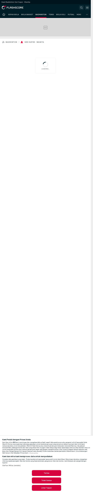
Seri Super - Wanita (34, 42)
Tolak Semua (46, 480)
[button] (81, 7)
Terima (46, 473)
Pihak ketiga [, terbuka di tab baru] (33, 453)
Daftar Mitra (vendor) (11, 465)
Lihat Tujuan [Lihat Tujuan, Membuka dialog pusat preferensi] (46, 488)
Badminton (11, 42)
